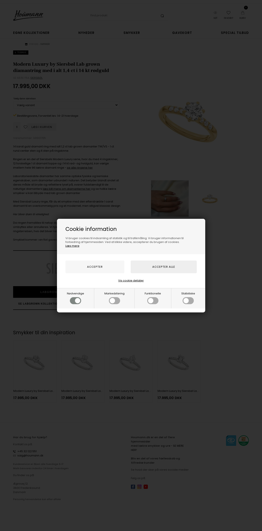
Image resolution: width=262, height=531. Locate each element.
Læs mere (72, 246)
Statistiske (188, 297)
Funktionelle (153, 297)
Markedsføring (114, 297)
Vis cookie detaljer (131, 281)
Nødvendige (75, 297)
